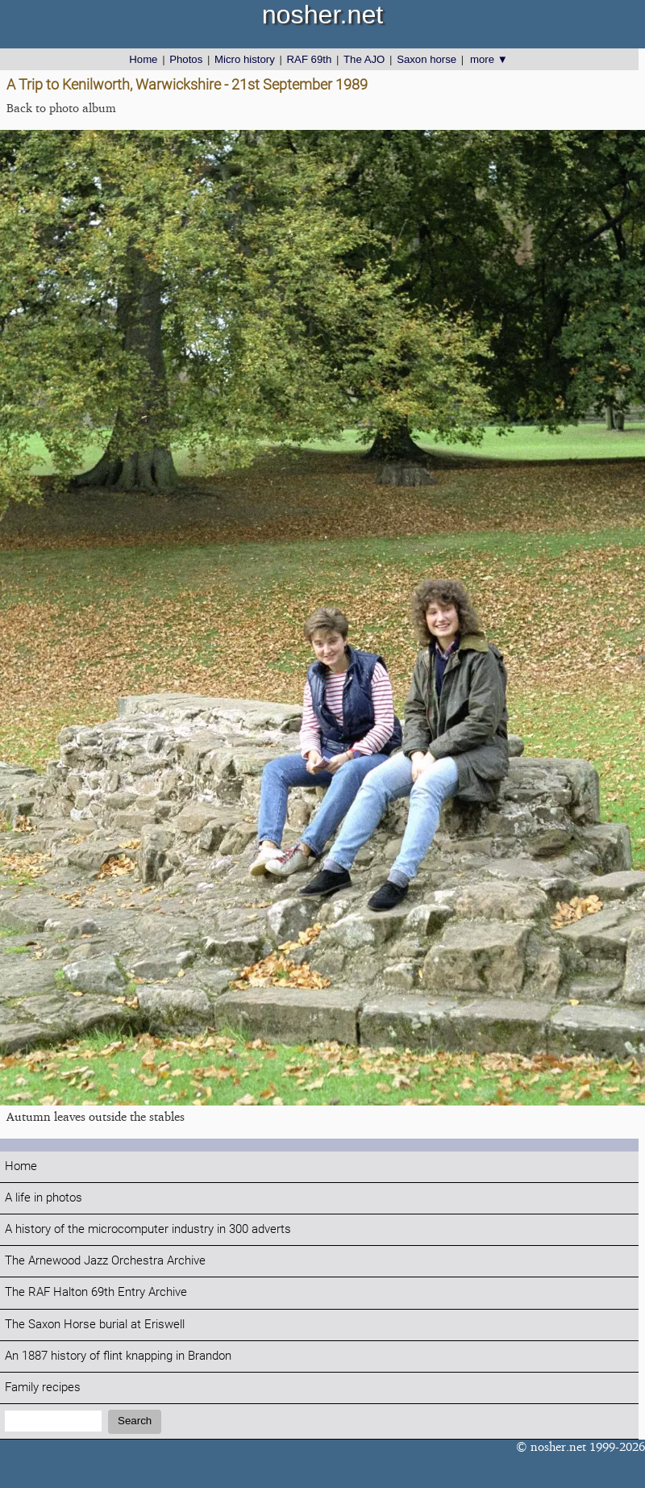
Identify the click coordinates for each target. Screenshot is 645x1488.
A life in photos (43, 1198)
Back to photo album (61, 108)
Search (135, 1421)
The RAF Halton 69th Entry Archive (96, 1292)
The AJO (364, 59)
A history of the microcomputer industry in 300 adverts (148, 1229)
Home (143, 59)
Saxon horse (426, 59)
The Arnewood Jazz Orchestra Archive (105, 1261)
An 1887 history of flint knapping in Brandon (118, 1356)
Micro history (244, 59)
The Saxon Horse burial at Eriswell (95, 1324)
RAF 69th (309, 59)
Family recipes (43, 1387)
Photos (185, 59)
